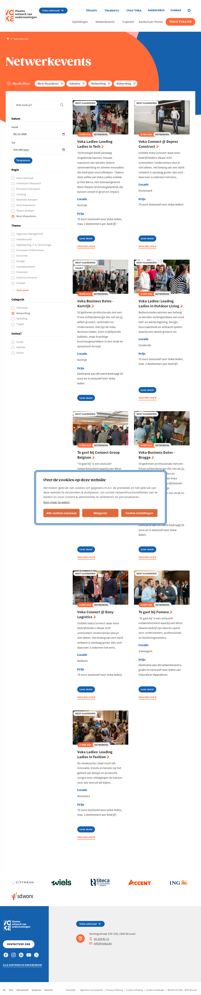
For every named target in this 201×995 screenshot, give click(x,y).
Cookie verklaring (134, 990)
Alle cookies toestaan (61, 513)
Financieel (22, 272)
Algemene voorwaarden (91, 990)
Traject (20, 324)
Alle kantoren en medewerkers (22, 964)
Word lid (49, 990)
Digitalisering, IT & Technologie (34, 245)
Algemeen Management (30, 234)
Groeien (21, 283)
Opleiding (22, 318)
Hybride (21, 347)
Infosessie (22, 307)
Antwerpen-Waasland (28, 183)
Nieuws (91, 10)
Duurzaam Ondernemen (30, 250)
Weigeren (100, 513)
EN (4, 990)
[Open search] (191, 10)
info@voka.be (100, 943)
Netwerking (98, 83)
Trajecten (128, 22)
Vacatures (111, 10)
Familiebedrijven (26, 266)
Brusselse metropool (28, 188)
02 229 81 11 (99, 939)
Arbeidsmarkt (24, 239)
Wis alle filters (21, 83)
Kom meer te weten (56, 502)
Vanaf (14, 127)
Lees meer (86, 239)
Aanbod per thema (151, 22)
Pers (11, 990)
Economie (22, 255)
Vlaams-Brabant (25, 210)
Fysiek (20, 342)
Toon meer (22, 290)
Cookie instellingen (155, 990)
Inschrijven (86, 246)
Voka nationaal (25, 178)
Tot (13, 142)
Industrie (74, 83)
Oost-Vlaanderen (26, 205)
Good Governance (26, 277)
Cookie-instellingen (139, 513)
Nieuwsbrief (22, 990)
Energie (20, 261)
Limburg (21, 194)
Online (20, 352)
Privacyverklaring (114, 990)
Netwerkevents (105, 22)
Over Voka (134, 10)
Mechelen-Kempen (27, 199)
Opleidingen (80, 22)
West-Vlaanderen (48, 83)
